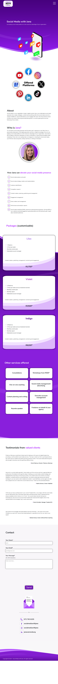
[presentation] (16, 578)
